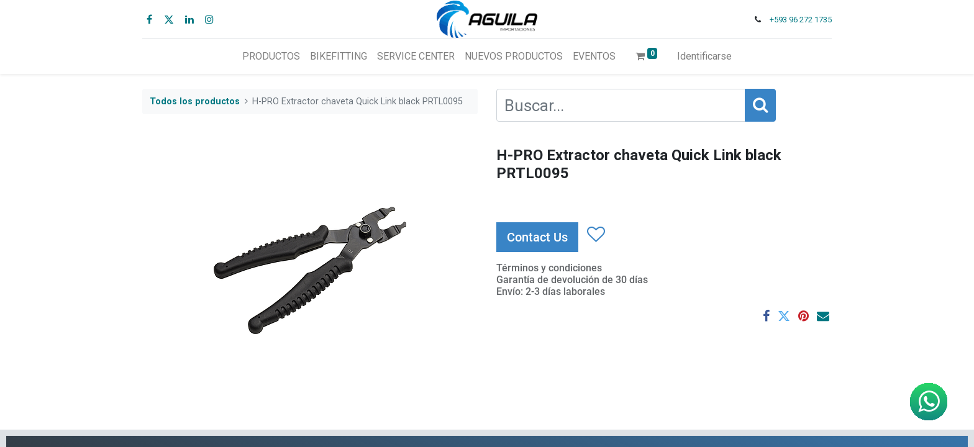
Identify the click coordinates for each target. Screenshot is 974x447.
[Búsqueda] (760, 105)
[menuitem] (271, 56)
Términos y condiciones (549, 268)
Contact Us (537, 237)
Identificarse (704, 56)
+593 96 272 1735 (801, 19)
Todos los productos (195, 101)
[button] (595, 234)
